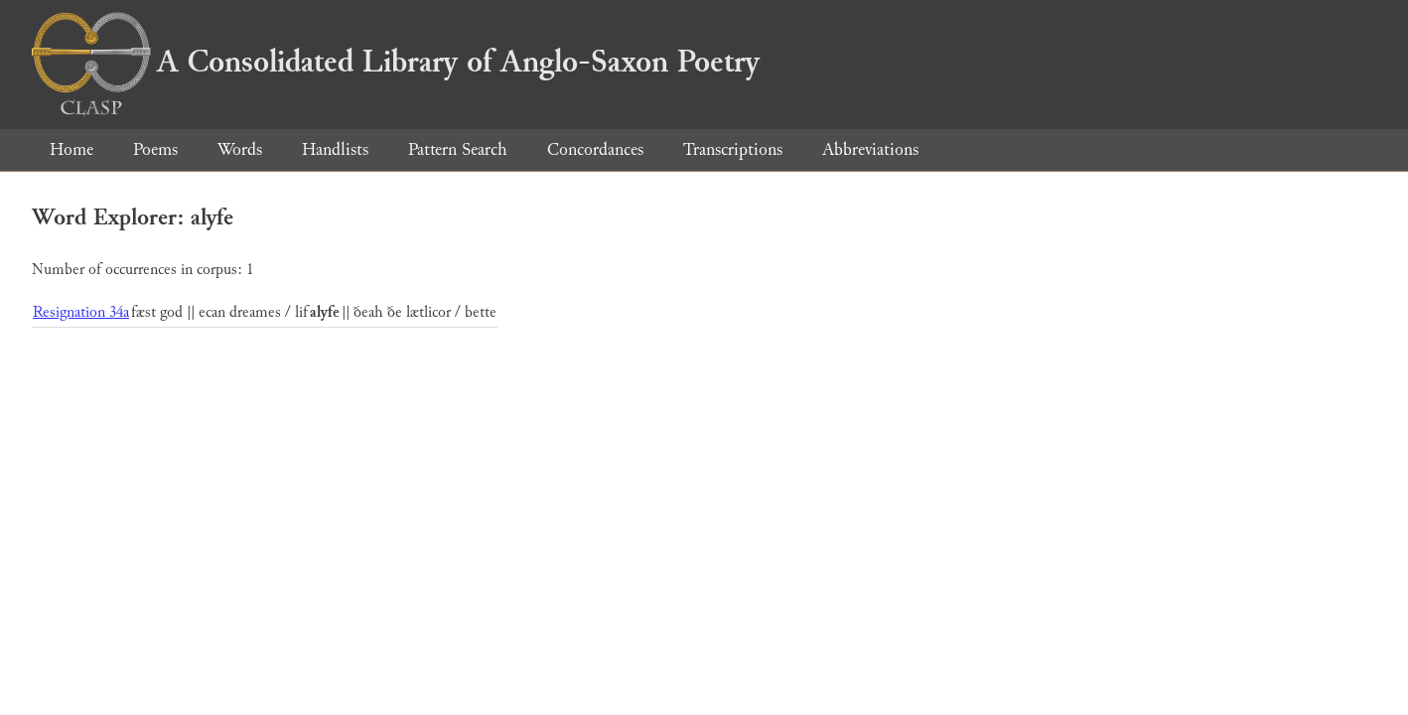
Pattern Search (457, 149)
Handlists (335, 149)
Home (71, 149)
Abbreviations (870, 149)
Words (239, 149)
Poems (155, 149)
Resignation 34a (81, 312)
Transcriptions (732, 149)
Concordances (595, 149)
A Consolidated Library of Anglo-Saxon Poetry (396, 61)
